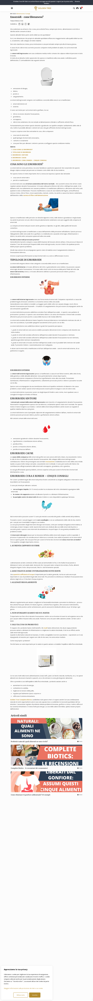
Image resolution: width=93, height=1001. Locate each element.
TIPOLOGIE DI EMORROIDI (22, 152)
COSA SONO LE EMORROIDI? (23, 149)
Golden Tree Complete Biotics (21, 700)
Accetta (34, 995)
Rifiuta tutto (21, 995)
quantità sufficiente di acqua (23, 574)
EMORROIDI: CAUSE (19, 158)
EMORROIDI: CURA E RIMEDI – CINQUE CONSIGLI (30, 160)
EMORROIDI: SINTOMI (20, 155)
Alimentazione (21, 13)
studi (45, 628)
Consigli (28, 13)
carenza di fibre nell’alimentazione (35, 195)
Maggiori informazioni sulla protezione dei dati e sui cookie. (23, 988)
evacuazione (49, 462)
